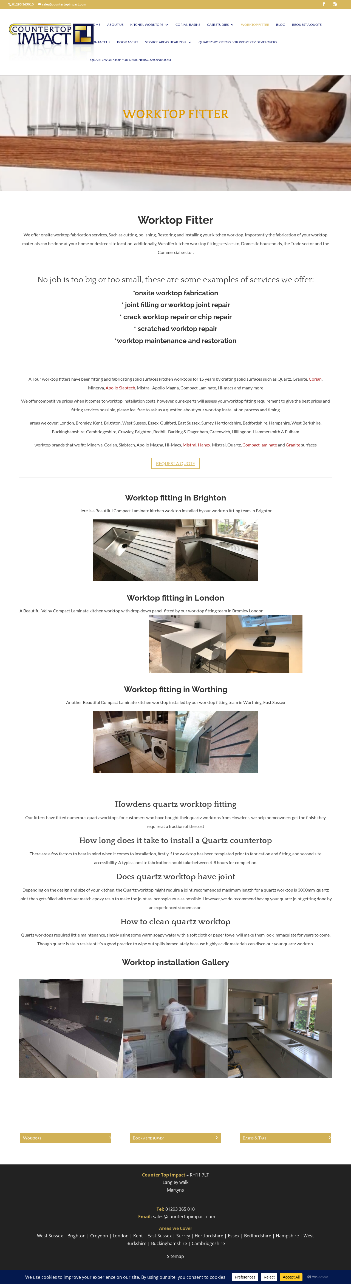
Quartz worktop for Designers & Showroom (130, 60)
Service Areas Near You (165, 42)
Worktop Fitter (255, 25)
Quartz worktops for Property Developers (238, 42)
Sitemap (175, 1256)
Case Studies (218, 25)
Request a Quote (307, 25)
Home (95, 25)
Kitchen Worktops (146, 25)
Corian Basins (188, 25)
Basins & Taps (254, 1137)
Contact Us (100, 42)
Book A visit (127, 42)
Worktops (32, 1137)
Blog (280, 25)
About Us (115, 25)
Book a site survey (148, 1137)
